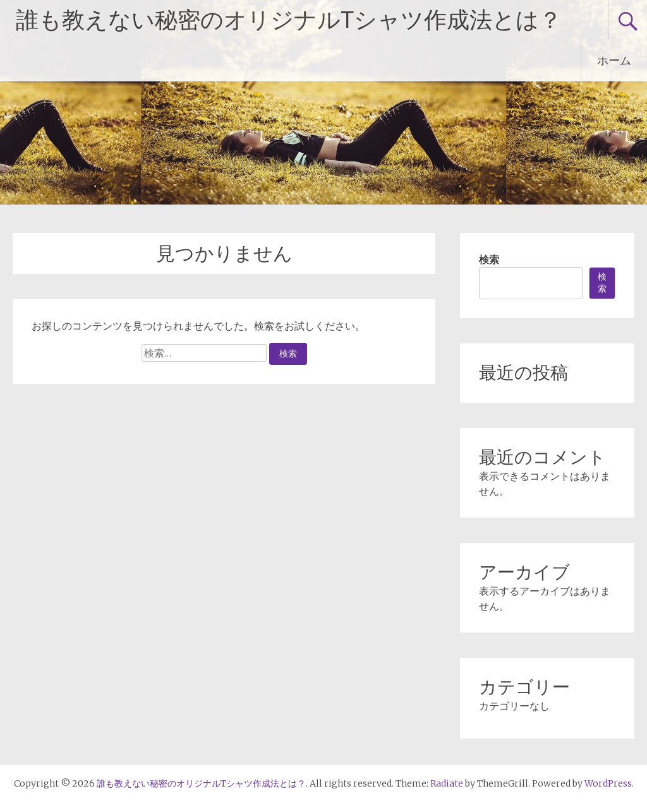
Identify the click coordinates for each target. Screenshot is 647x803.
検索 (489, 259)
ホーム (614, 60)
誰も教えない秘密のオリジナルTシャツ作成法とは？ (289, 20)
